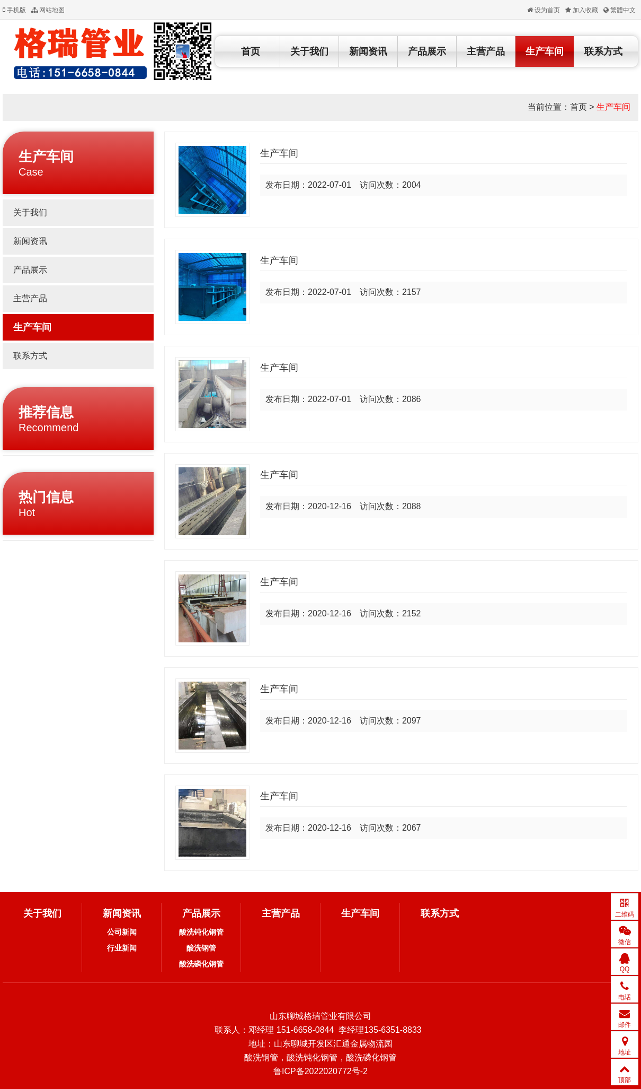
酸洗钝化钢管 (201, 932)
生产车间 (545, 51)
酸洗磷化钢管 (201, 964)
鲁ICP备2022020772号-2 (320, 1071)
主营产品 (486, 51)
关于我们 (309, 51)
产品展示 (427, 51)
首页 (250, 51)
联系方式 (603, 51)
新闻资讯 (368, 51)
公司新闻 (122, 932)
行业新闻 (122, 948)
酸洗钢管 (201, 948)
